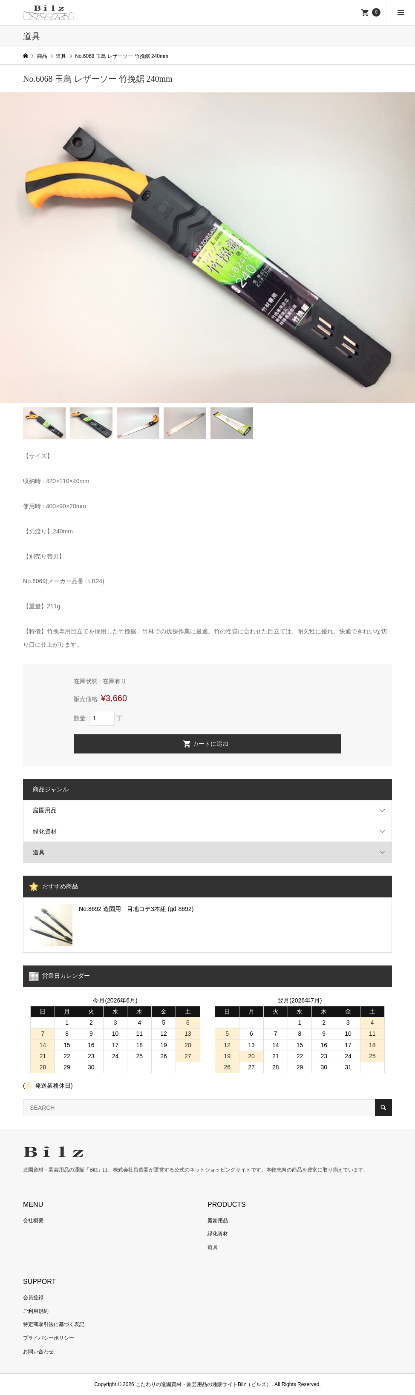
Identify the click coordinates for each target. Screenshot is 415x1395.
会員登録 (33, 1297)
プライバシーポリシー (48, 1338)
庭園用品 (45, 810)
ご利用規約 (36, 1311)
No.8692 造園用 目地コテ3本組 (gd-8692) (136, 908)
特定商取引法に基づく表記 (53, 1324)
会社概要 (33, 1220)
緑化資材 (45, 831)
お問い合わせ (38, 1352)
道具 (39, 852)
